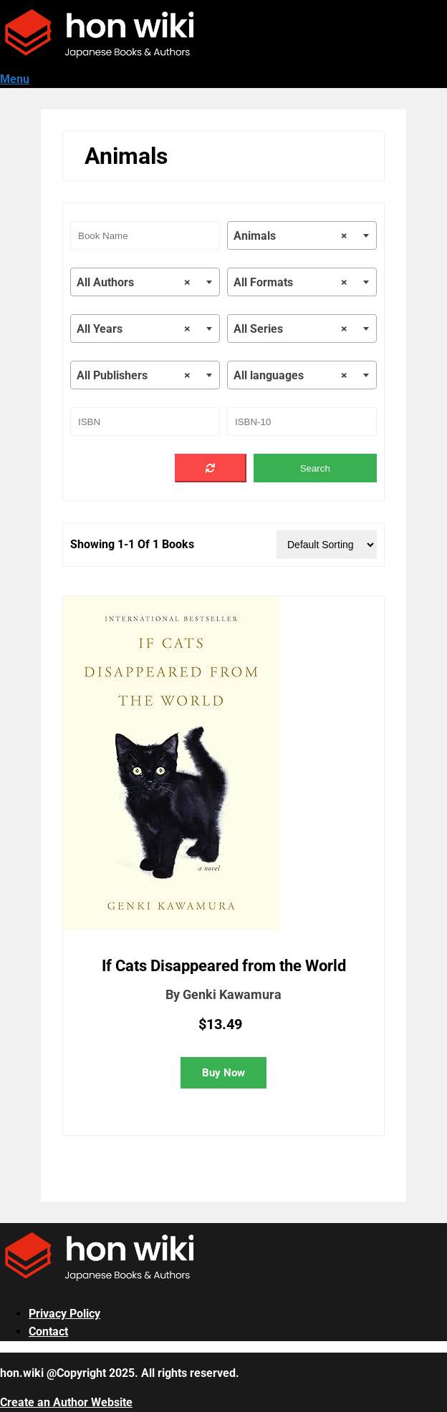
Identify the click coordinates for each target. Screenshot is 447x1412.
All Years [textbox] (134, 329)
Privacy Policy (64, 1313)
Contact (48, 1331)
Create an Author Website (66, 1402)
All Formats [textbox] (290, 282)
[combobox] (302, 235)
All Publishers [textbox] (134, 375)
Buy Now (223, 1072)
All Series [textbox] (290, 329)
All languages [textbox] (290, 375)
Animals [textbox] (290, 236)
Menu (14, 79)
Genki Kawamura (232, 994)
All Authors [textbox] (134, 282)
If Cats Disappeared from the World (224, 966)
